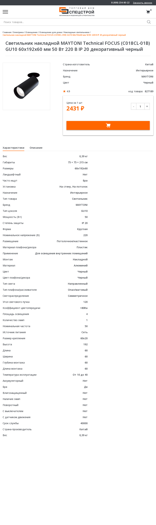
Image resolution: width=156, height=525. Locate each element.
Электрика (18, 32)
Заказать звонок (142, 2)
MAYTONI (147, 76)
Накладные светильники (76, 32)
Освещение (31, 32)
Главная (7, 32)
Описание (36, 147)
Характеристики (13, 147)
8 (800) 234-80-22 (120, 2)
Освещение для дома (50, 32)
